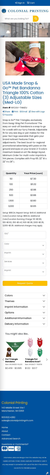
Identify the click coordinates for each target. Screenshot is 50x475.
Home (5, 427)
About (5, 431)
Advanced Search (11, 438)
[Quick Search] (17, 19)
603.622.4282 (8, 417)
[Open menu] (44, 18)
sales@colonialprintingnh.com (17, 420)
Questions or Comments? (15, 444)
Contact (6, 434)
